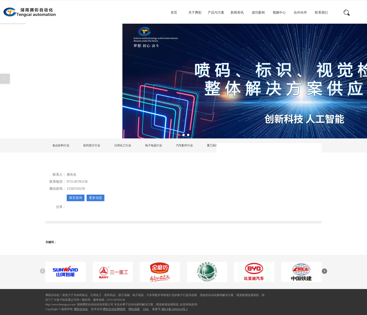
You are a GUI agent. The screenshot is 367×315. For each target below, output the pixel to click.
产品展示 (87, 126)
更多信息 (95, 198)
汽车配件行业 (184, 145)
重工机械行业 (215, 145)
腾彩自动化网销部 (114, 309)
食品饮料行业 (60, 145)
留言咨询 (75, 198)
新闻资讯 (237, 12)
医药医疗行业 (91, 145)
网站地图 (134, 309)
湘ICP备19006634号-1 (174, 309)
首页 (174, 12)
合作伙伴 (300, 12)
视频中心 (279, 12)
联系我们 (321, 12)
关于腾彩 (195, 12)
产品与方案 (216, 12)
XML (146, 309)
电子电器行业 (153, 145)
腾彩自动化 (81, 309)
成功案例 (258, 12)
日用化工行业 (122, 145)
